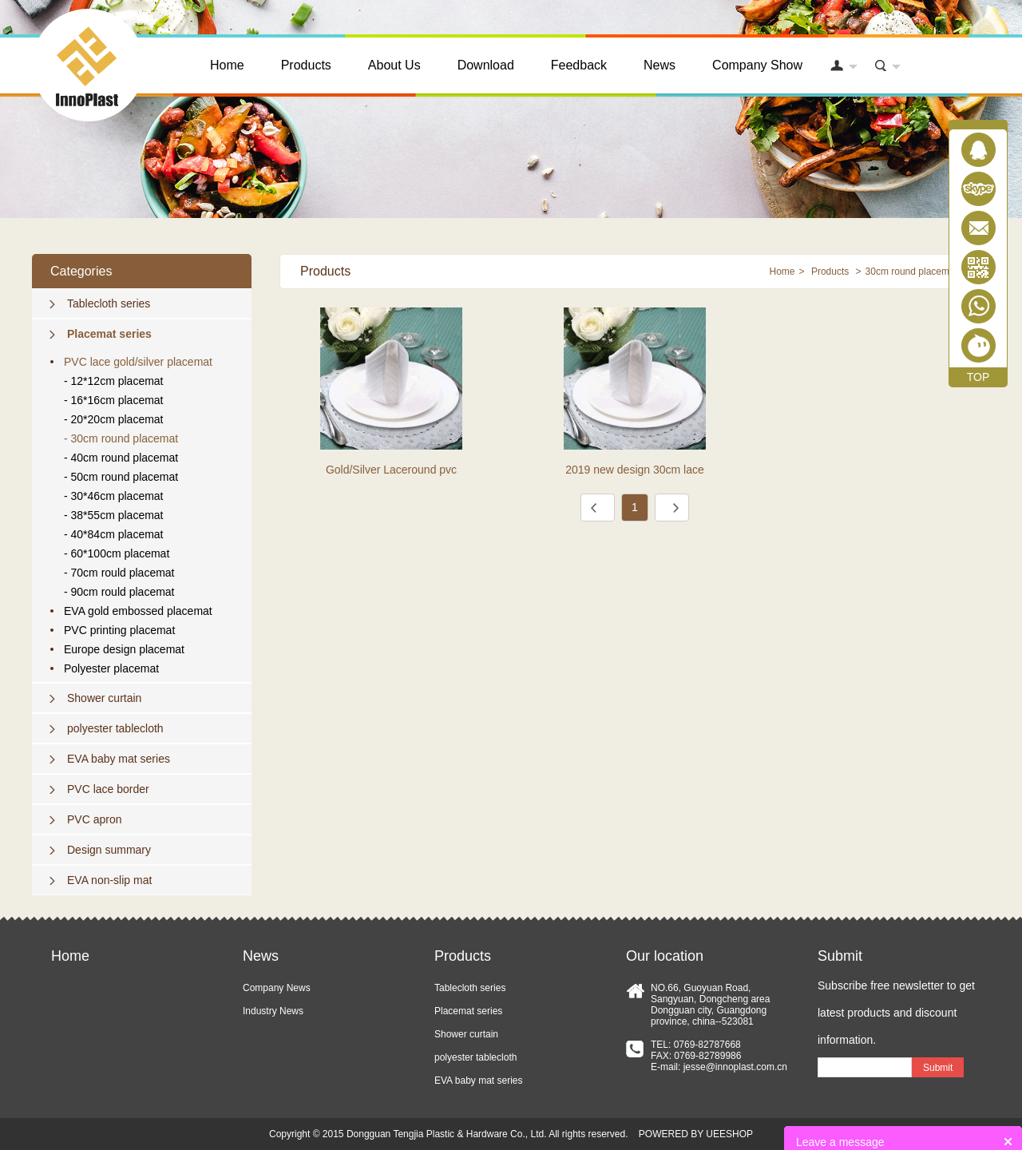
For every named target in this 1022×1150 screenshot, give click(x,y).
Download (486, 65)
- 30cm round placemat (121, 438)
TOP (978, 377)
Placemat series (109, 333)
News (659, 65)
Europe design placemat (124, 649)
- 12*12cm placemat (114, 381)
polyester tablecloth (115, 728)
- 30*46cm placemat (114, 496)
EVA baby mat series (118, 758)
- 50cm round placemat (121, 476)
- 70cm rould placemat (119, 572)
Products (306, 65)
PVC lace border (108, 789)
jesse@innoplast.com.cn (735, 1067)
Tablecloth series (108, 303)
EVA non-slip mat (109, 880)
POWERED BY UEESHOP (696, 1134)
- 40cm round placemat (121, 457)
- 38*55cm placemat (114, 515)
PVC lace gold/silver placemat (138, 361)
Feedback (579, 65)
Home (227, 65)
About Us (394, 65)
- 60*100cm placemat (116, 553)
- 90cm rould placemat (119, 591)
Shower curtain (104, 698)
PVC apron (94, 819)
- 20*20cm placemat (114, 419)
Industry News (273, 1011)
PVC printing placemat (119, 630)
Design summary (109, 849)
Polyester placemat (111, 668)
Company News (277, 987)
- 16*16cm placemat (114, 400)
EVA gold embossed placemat (138, 611)
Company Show (757, 65)
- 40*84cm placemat (114, 534)
